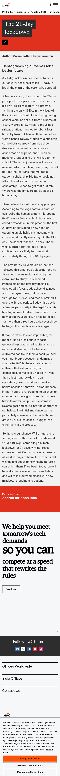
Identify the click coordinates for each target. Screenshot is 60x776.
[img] (5, 42)
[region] (30, 746)
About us (21, 12)
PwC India (7, 12)
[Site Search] (50, 4)
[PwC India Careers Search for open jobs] (30, 499)
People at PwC (38, 12)
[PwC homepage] (6, 5)
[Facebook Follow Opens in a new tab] (17, 649)
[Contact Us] (30, 690)
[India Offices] (30, 678)
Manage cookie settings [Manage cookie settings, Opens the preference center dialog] (30, 772)
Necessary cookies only (30, 765)
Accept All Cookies (30, 758)
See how (13, 590)
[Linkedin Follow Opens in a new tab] (29, 649)
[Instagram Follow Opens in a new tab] (41, 649)
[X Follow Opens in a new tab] (23, 649)
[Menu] (55, 4)
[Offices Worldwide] (30, 666)
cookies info (9, 746)
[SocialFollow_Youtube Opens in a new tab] (35, 649)
